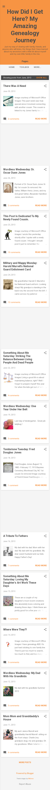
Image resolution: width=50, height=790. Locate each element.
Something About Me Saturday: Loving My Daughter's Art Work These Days (19, 581)
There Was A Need (14, 86)
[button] (45, 86)
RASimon (31, 778)
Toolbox (24, 67)
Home (12, 67)
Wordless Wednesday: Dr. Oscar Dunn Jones (18, 171)
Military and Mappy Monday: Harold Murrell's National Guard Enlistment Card (20, 266)
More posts (25, 762)
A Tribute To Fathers (15, 536)
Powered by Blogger (25, 773)
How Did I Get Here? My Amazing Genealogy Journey (25, 26)
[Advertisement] (25, 144)
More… (37, 67)
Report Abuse (25, 784)
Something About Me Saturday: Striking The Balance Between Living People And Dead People (18, 357)
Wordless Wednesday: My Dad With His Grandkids (21, 674)
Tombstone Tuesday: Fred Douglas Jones (19, 451)
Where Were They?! (15, 629)
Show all (41, 77)
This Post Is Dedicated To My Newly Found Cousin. (21, 217)
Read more (41, 119)
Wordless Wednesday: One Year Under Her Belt (19, 407)
